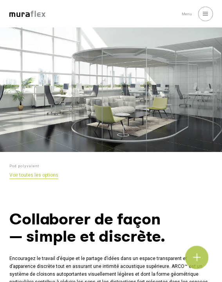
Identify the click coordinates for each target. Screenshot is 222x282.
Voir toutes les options (33, 175)
